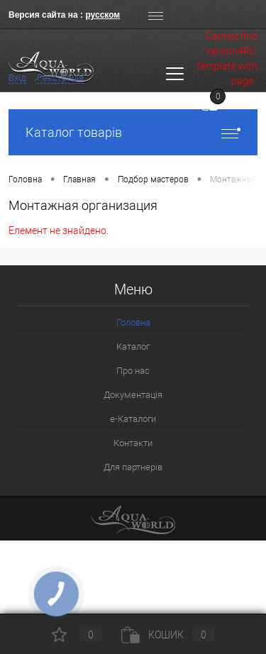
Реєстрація (60, 77)
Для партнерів (133, 467)
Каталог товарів (133, 132)
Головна (133, 322)
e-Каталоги (133, 419)
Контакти (133, 443)
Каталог (133, 346)
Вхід (17, 77)
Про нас (133, 370)
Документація (133, 394)
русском (102, 15)
